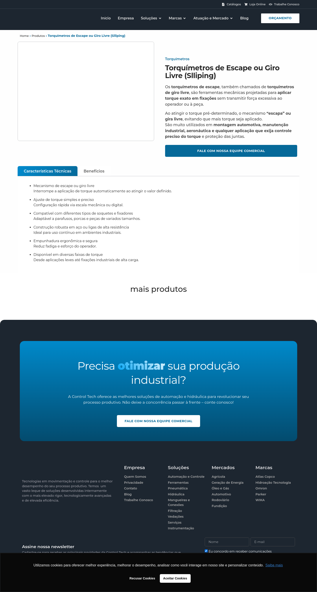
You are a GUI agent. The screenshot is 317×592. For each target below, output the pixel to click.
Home (24, 35)
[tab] (47, 171)
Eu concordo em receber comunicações (240, 551)
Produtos (38, 35)
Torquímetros (177, 59)
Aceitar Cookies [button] (175, 578)
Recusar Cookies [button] (142, 578)
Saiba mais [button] (274, 565)
